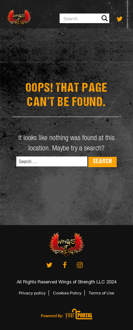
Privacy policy (32, 293)
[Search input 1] (84, 18)
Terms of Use (101, 293)
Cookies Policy (67, 293)
